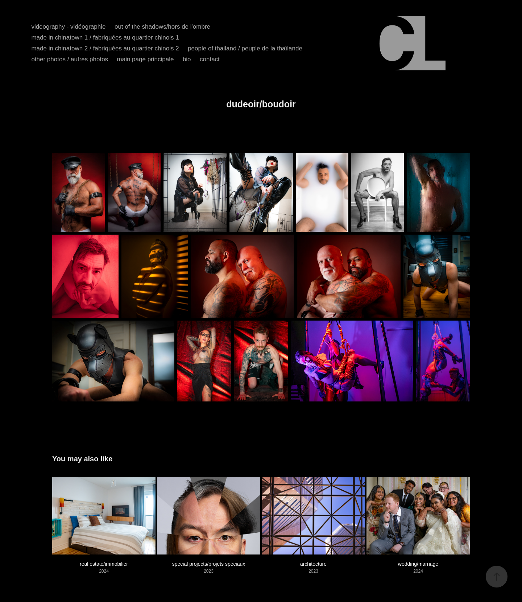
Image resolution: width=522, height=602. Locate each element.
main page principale (145, 59)
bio (187, 59)
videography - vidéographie (68, 26)
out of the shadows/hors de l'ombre (162, 26)
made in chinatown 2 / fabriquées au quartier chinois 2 (105, 48)
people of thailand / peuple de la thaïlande (245, 48)
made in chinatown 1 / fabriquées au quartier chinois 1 (105, 37)
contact (210, 59)
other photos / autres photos (69, 59)
